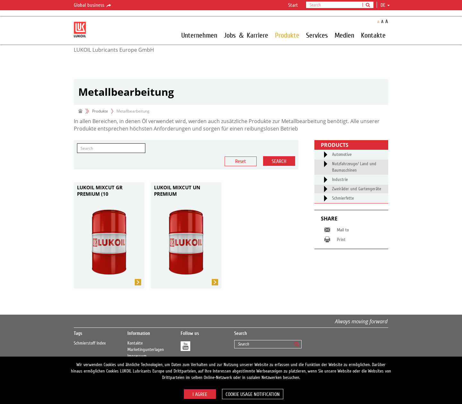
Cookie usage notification (253, 394)
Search (279, 161)
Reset (240, 161)
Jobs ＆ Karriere (246, 35)
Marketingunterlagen (145, 349)
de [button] (385, 5)
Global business (93, 5)
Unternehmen (199, 35)
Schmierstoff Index (90, 343)
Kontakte (373, 35)
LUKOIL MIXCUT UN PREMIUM (177, 190)
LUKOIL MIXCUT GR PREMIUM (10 (100, 190)
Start (293, 5)
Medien (344, 35)
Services (317, 35)
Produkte (287, 35)
